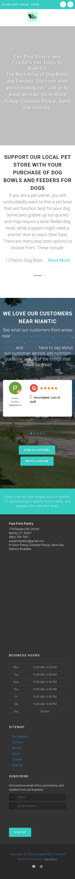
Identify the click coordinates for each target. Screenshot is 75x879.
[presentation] (30, 815)
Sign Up (20, 831)
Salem (8, 347)
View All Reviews (37, 449)
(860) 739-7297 (19, 535)
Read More (59, 260)
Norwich (60, 341)
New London (38, 341)
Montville (15, 341)
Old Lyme (63, 335)
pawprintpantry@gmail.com (26, 539)
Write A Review (37, 460)
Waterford (43, 335)
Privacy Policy (43, 853)
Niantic (31, 347)
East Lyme (21, 335)
